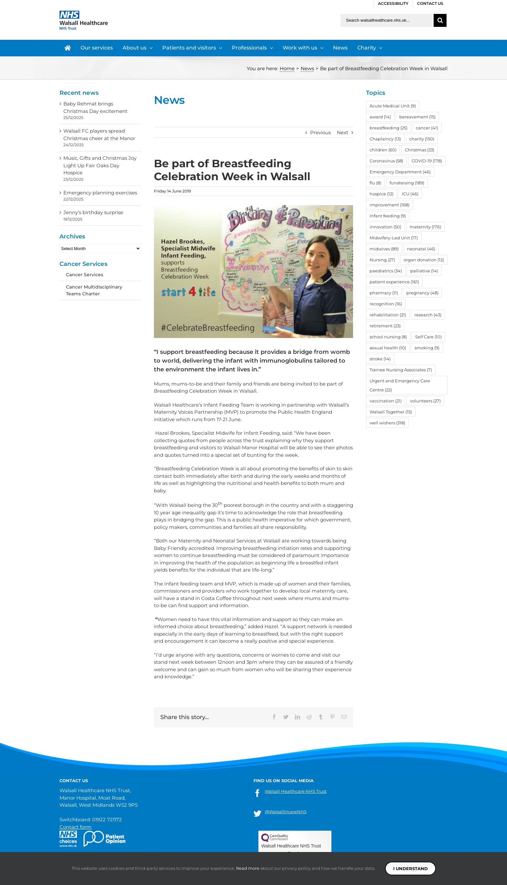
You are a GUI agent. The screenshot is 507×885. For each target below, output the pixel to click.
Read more (247, 868)
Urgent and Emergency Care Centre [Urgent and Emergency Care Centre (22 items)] (400, 385)
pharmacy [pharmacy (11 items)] (384, 292)
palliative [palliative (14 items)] (424, 270)
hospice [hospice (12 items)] (382, 193)
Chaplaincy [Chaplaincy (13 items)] (385, 138)
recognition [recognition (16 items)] (386, 303)
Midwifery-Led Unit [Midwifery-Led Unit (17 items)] (394, 237)
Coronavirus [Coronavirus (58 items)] (386, 160)
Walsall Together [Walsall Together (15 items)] (391, 411)
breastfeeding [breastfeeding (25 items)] (388, 127)
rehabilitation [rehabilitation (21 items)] (388, 314)
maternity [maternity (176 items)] (425, 226)
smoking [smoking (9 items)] (427, 347)
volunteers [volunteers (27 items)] (425, 400)
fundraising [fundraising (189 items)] (407, 182)
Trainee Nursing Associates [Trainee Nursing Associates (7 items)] (401, 369)
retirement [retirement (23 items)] (385, 325)
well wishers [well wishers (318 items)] (387, 422)
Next (342, 132)
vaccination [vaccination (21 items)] (386, 400)
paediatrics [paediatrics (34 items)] (386, 270)
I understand (410, 868)
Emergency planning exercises (100, 193)
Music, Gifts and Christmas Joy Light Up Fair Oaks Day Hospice (99, 165)
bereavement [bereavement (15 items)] (417, 116)
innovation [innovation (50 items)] (385, 226)
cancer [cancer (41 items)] (427, 127)
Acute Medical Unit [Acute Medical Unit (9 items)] (393, 105)
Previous (320, 132)
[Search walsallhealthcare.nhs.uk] (386, 20)
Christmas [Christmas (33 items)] (419, 149)
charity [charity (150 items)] (421, 138)
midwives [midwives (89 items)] (384, 248)
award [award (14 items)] (380, 116)
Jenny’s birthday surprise (93, 212)
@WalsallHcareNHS (286, 811)
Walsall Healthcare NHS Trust (296, 791)
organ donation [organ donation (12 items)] (424, 259)
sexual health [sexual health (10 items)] (388, 347)
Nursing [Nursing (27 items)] (382, 259)
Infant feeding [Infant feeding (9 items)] (388, 215)
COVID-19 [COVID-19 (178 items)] (427, 160)
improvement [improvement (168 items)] (389, 204)
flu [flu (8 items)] (375, 182)
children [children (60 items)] (383, 149)
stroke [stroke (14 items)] (380, 358)
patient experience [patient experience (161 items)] (394, 281)
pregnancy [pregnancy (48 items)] (422, 292)
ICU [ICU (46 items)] (410, 193)
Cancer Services (84, 275)
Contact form (75, 827)
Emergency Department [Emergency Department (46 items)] (400, 171)
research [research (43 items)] (428, 314)
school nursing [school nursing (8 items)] (388, 336)
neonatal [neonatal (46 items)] (421, 248)
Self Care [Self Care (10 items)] (428, 336)
